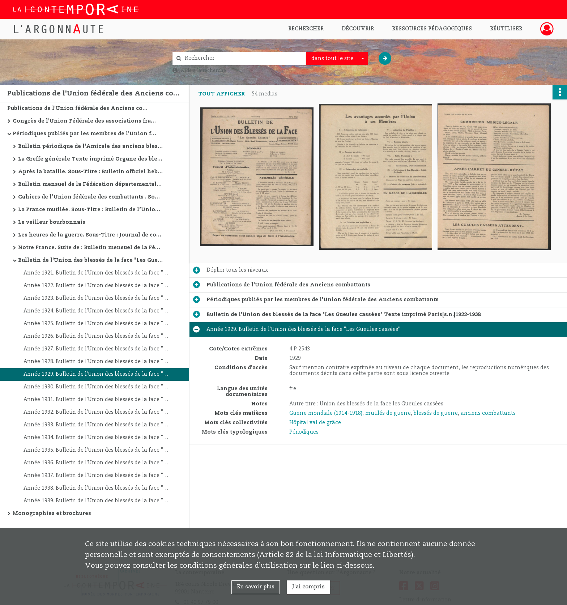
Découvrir (358, 28)
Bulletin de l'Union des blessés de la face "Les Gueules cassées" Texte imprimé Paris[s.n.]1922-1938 (90, 260)
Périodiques (304, 432)
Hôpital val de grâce (315, 422)
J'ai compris (308, 586)
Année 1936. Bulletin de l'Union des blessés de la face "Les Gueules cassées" (96, 462)
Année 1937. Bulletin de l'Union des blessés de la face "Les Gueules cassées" (96, 475)
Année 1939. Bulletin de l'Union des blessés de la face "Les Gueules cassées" (96, 500)
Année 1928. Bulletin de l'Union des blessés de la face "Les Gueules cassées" (96, 361)
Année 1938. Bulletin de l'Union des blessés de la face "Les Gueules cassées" (96, 488)
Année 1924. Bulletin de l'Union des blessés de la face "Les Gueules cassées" (96, 311)
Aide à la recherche (203, 70)
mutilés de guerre (388, 413)
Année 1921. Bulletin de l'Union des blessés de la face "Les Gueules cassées (96, 273)
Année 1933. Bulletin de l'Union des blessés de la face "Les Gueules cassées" (96, 424)
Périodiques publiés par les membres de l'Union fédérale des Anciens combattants (85, 133)
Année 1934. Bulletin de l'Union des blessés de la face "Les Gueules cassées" (96, 437)
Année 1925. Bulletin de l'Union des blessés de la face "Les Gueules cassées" (96, 323)
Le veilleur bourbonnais (51, 222)
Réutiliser (506, 28)
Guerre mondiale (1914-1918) (325, 413)
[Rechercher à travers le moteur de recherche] (243, 58)
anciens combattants (488, 413)
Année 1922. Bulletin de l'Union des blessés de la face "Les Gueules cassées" (96, 285)
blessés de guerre (436, 413)
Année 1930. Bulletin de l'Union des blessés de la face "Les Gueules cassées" (96, 386)
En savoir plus (255, 586)
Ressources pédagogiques (432, 28)
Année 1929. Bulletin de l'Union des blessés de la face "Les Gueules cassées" (96, 374)
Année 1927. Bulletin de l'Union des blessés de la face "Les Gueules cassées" (96, 349)
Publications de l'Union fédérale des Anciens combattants (79, 108)
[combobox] (337, 58)
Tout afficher (221, 94)
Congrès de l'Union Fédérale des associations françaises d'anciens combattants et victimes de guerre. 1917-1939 (85, 121)
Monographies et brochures (52, 513)
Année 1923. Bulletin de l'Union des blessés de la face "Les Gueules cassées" (96, 298)
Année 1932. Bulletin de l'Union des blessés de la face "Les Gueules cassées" (96, 412)
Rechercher (306, 28)
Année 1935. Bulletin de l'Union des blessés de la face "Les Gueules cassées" (96, 450)
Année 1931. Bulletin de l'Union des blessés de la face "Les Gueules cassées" (96, 399)
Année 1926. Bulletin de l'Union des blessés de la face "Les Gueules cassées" (96, 336)
